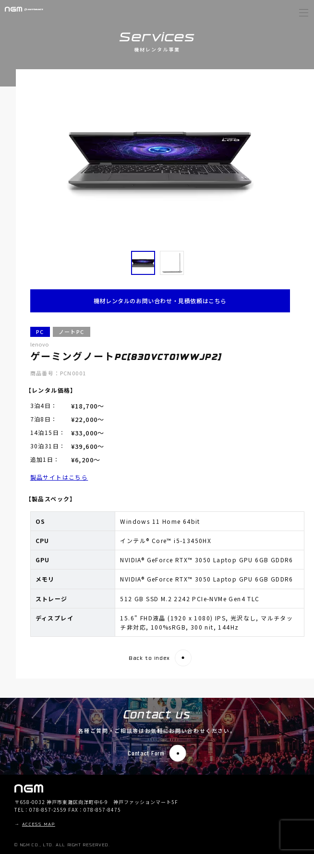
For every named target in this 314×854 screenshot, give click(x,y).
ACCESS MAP (38, 824)
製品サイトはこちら (59, 477)
